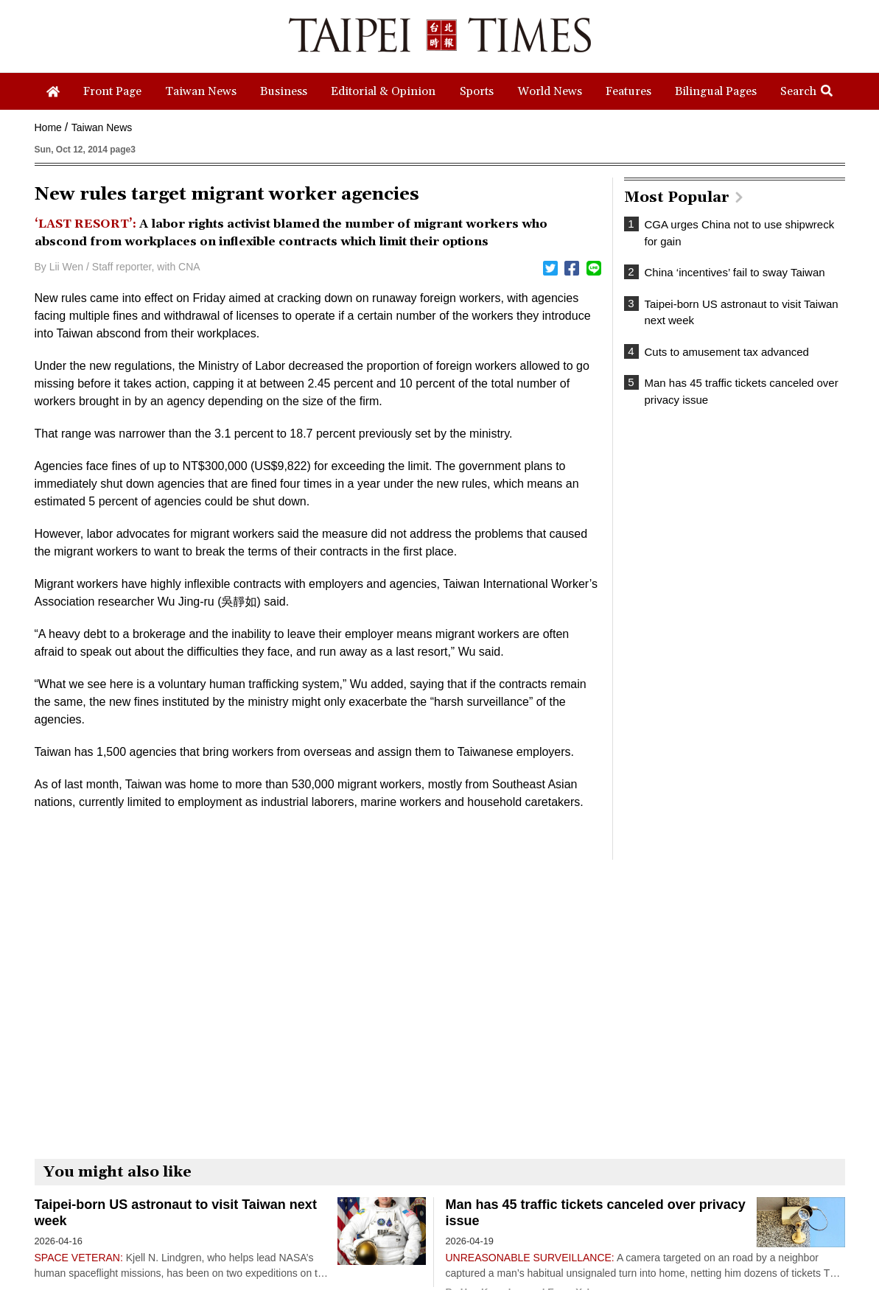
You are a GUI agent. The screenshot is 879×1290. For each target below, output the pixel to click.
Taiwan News (101, 127)
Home (48, 127)
